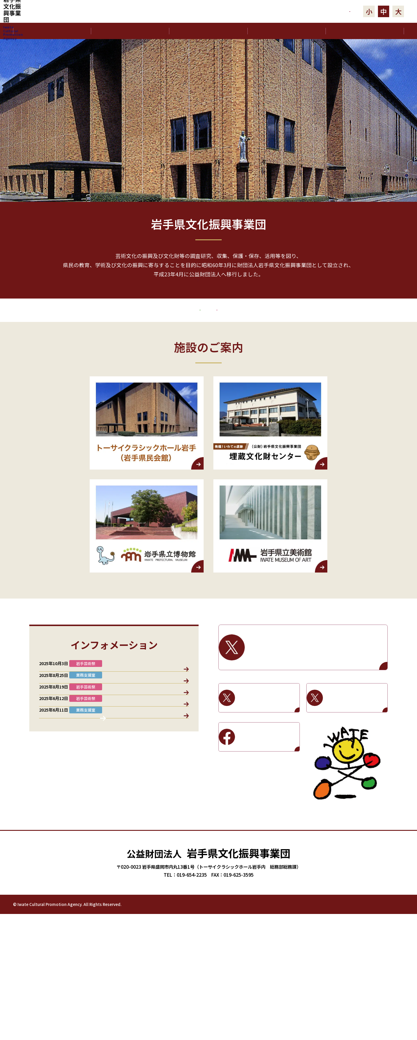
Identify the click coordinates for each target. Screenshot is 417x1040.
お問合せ (319, 11)
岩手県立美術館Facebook (268, 796)
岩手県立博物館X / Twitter (268, 757)
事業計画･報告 (286, 31)
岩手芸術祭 (302, 355)
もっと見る (208, 300)
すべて (54, 723)
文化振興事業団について (130, 31)
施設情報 (171, 723)
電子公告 (364, 31)
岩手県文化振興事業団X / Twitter (316, 707)
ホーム (52, 31)
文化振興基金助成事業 (127, 355)
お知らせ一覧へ (114, 906)
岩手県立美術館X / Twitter (356, 757)
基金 (145, 723)
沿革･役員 (208, 31)
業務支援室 (83, 723)
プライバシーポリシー (346, 1029)
